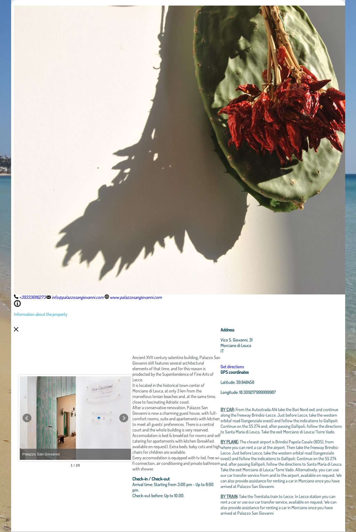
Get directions (232, 366)
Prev (27, 418)
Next (123, 418)
